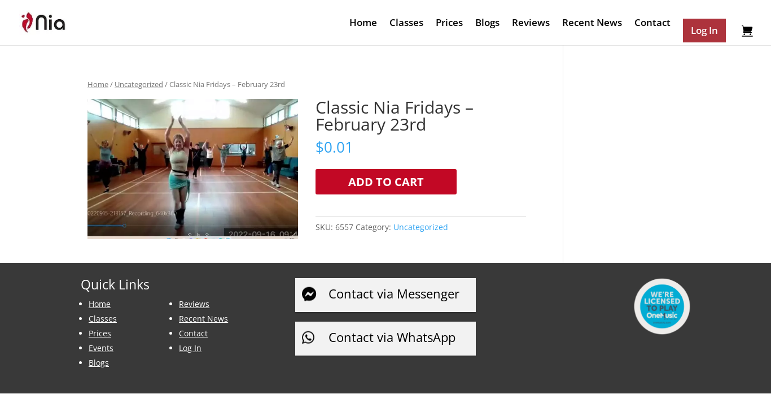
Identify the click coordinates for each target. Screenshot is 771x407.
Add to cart (386, 181)
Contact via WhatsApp (391, 336)
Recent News (592, 24)
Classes (406, 24)
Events (101, 348)
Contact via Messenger (393, 293)
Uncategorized (139, 84)
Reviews (531, 24)
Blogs (487, 24)
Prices (449, 24)
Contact (652, 24)
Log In (190, 348)
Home (363, 24)
